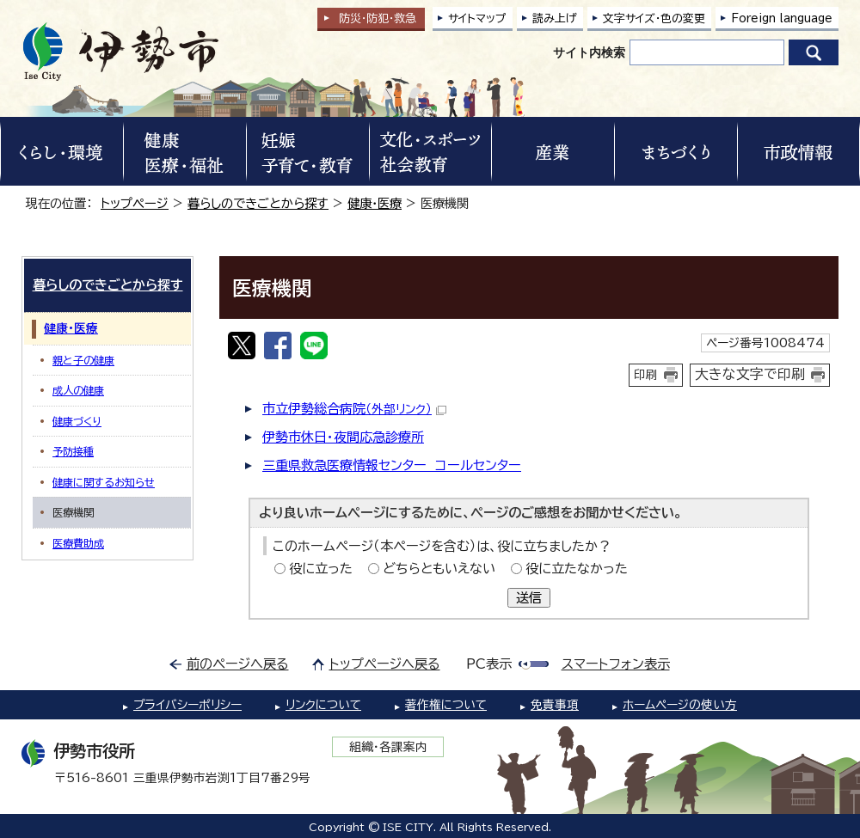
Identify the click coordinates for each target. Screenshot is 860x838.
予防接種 (73, 451)
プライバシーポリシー (187, 705)
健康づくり (76, 421)
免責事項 (555, 705)
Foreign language (781, 18)
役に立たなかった (576, 568)
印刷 (646, 375)
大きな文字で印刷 (750, 374)
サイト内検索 (589, 52)
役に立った (321, 568)
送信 (529, 597)
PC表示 (489, 664)
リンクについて (323, 705)
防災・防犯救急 (377, 18)
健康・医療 (374, 203)
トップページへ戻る (384, 664)
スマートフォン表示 (616, 664)
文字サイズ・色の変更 (654, 18)
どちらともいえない (439, 568)
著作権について (446, 705)
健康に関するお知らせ (103, 482)
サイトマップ (477, 18)
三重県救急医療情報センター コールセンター (391, 465)
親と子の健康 (83, 360)
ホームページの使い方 (680, 705)
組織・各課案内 (388, 747)
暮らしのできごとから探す (258, 203)
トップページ (135, 203)
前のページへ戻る (238, 664)
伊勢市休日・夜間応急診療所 (343, 437)
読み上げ (554, 18)
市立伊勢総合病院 (354, 408)
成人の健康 (78, 390)
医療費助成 (78, 543)
